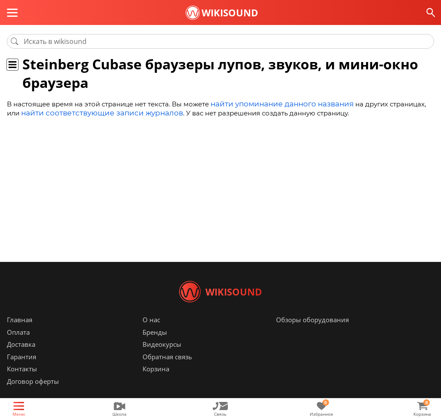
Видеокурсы (162, 357)
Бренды (155, 345)
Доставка (21, 357)
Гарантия (21, 369)
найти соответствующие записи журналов (77, 111)
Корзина (156, 381)
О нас (151, 332)
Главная (19, 332)
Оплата (18, 345)
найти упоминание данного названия (274, 103)
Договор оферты (33, 394)
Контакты (22, 381)
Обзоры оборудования (312, 332)
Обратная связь (167, 369)
